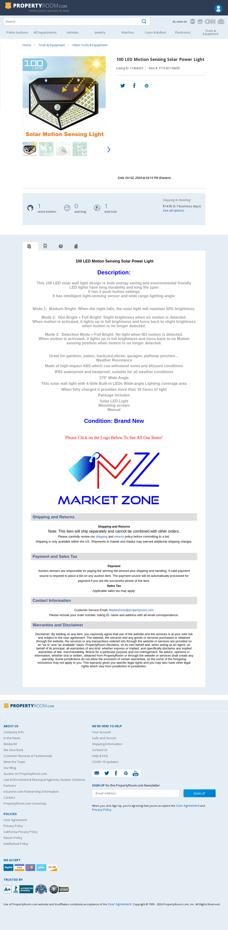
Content (4, 60)
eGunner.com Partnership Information (31, 791)
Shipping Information (107, 744)
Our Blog (10, 768)
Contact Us (99, 750)
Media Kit (10, 744)
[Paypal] (9, 867)
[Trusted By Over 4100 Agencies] (41, 889)
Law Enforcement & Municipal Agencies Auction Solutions (44, 779)
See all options (173, 210)
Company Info (14, 732)
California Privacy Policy (21, 832)
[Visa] (20, 867)
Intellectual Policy (16, 843)
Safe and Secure (104, 738)
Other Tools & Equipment (89, 45)
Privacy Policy (13, 826)
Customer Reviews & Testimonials (28, 756)
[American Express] (41, 867)
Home (27, 45)
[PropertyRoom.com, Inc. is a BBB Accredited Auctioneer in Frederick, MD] (19, 889)
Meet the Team (14, 762)
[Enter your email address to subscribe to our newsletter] (135, 793)
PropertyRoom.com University (25, 803)
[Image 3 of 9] (63, 149)
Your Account (101, 732)
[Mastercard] (30, 867)
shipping (101, 536)
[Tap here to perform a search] (144, 21)
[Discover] (52, 867)
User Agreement (15, 820)
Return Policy (13, 838)
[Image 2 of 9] (46, 149)
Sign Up (199, 793)
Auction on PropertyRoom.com (25, 774)
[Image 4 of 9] (80, 149)
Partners (10, 785)
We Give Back (13, 750)
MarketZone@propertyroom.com (131, 610)
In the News (12, 738)
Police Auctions (17, 32)
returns (119, 536)
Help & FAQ (100, 756)
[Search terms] (77, 21)
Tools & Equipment (52, 45)
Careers (9, 797)
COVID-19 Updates (105, 762)
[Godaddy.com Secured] (59, 889)
